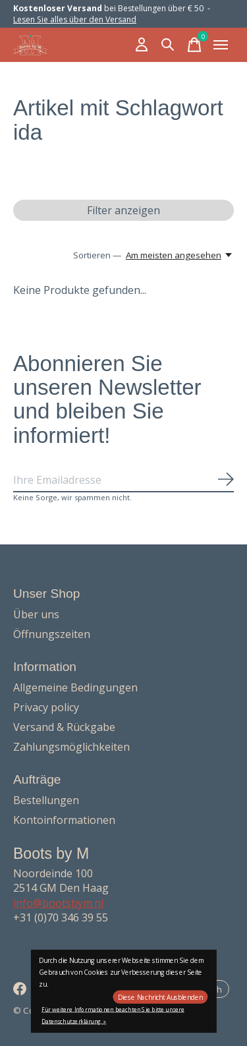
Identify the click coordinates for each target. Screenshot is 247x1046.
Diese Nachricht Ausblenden (160, 997)
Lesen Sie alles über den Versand (74, 19)
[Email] (123, 480)
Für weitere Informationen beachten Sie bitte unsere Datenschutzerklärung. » (112, 1015)
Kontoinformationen (64, 820)
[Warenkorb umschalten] (194, 45)
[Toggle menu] (220, 45)
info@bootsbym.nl (58, 903)
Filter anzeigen (123, 210)
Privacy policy (46, 707)
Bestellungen (46, 800)
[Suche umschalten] (168, 45)
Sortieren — (97, 255)
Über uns (36, 614)
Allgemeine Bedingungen (75, 687)
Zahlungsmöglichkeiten (71, 747)
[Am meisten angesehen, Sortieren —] (180, 255)
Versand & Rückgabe (64, 727)
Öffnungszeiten (51, 634)
